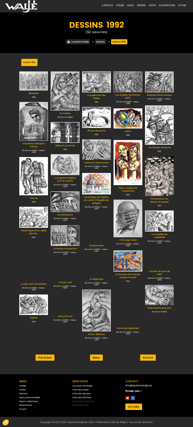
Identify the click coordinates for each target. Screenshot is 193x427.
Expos (152, 5)
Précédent (45, 357)
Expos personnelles (29, 396)
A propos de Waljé (82, 385)
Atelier (120, 5)
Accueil (133, 406)
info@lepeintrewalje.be (138, 384)
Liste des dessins (81, 392)
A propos (107, 5)
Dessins (141, 5)
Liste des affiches (81, 396)
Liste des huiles (80, 389)
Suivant (148, 357)
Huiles (130, 5)
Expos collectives (28, 400)
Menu (96, 357)
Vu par (182, 5)
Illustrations (167, 5)
